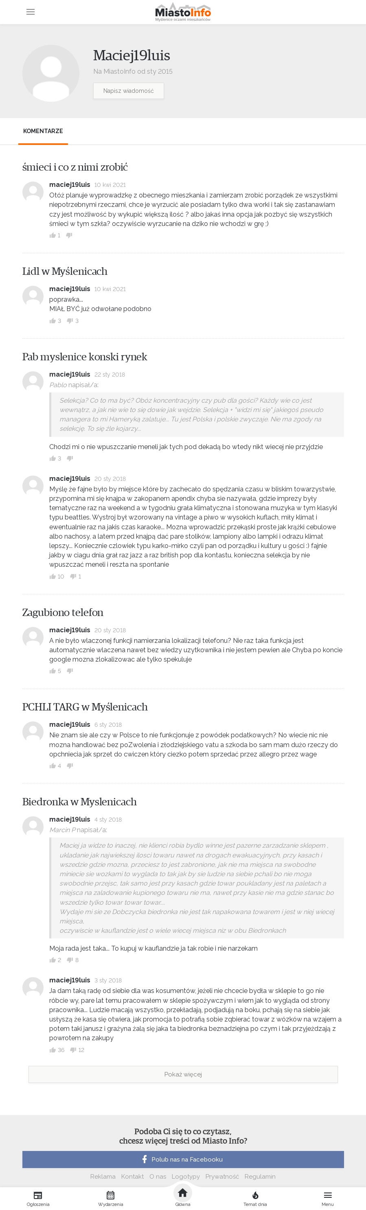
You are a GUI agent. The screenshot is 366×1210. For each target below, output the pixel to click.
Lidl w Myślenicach (65, 271)
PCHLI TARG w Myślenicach (85, 707)
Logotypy (186, 1176)
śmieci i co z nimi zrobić (75, 167)
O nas (157, 1176)
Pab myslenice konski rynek (85, 357)
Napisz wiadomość (128, 91)
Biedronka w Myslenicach (79, 802)
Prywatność (222, 1176)
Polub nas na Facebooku (181, 1159)
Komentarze (43, 131)
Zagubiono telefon (63, 612)
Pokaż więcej (183, 1074)
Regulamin (260, 1176)
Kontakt (132, 1176)
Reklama (103, 1176)
